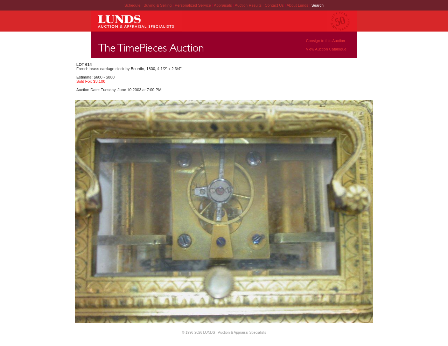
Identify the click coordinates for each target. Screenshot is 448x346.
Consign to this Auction (325, 41)
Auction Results (248, 5)
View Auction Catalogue (326, 49)
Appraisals (223, 5)
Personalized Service (193, 5)
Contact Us (274, 5)
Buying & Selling (158, 5)
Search (318, 5)
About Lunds (298, 5)
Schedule (132, 5)
